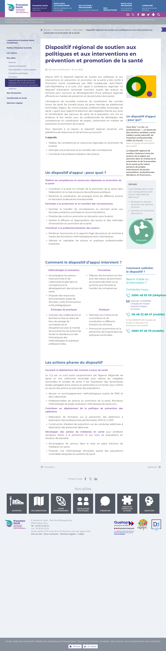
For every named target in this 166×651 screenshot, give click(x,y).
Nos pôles (78, 30)
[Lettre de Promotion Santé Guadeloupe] (148, 14)
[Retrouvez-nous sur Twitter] (133, 14)
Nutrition (16, 504)
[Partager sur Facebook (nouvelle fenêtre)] (85, 479)
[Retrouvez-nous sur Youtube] (143, 14)
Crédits (80, 534)
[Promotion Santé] (41, 6)
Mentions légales (68, 534)
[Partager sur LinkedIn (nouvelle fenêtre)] (96, 479)
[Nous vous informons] (129, 6)
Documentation (38, 504)
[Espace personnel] (153, 14)
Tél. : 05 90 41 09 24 (40, 526)
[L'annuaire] (150, 6)
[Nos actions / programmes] (89, 6)
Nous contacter (51, 534)
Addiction (149, 504)
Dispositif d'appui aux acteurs (127, 504)
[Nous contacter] (127, 14)
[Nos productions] (110, 6)
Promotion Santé (62, 30)
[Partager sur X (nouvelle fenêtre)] (90, 479)
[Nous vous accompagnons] (64, 6)
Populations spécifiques (83, 504)
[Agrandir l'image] (141, 86)
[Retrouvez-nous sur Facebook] (138, 14)
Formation (105, 504)
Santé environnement (61, 504)
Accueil (47, 30)
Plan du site (36, 534)
